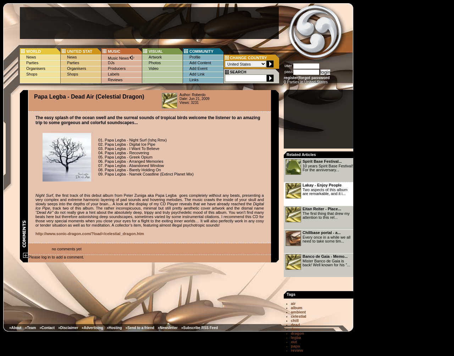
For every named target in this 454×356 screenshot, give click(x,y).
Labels (113, 74)
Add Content (200, 63)
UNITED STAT (79, 51)
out (294, 342)
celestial (298, 316)
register (291, 78)
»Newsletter (168, 328)
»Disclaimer (68, 328)
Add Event (198, 68)
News (31, 57)
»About (15, 328)
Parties (32, 63)
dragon (297, 333)
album (296, 308)
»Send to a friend (140, 328)
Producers (117, 68)
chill (295, 320)
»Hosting (114, 328)
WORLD (33, 51)
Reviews (115, 80)
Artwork (155, 57)
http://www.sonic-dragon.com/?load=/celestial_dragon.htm (89, 234)
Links (194, 80)
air (293, 303)
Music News (121, 57)
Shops (31, 74)
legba (296, 337)
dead (295, 325)
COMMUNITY (201, 51)
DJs (111, 63)
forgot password (314, 78)
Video (154, 68)
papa (295, 346)
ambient (298, 312)
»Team (30, 328)
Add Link (197, 74)
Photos (155, 63)
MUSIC (114, 51)
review (297, 350)
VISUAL (156, 51)
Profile (194, 57)
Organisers (35, 68)
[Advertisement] (149, 23)
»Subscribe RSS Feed (199, 328)
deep (295, 329)
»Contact (47, 328)
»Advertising (92, 328)
